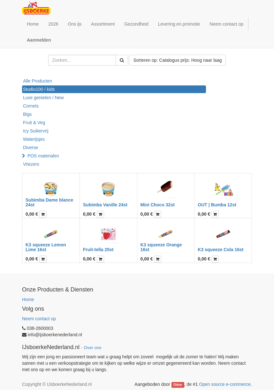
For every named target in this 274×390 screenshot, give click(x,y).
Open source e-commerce (225, 384)
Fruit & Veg (34, 122)
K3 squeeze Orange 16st (161, 247)
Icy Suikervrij (35, 130)
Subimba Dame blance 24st (49, 202)
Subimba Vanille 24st (105, 204)
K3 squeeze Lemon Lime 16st (46, 247)
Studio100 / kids (39, 89)
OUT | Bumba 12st (217, 204)
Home (28, 299)
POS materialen (43, 155)
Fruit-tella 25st (98, 249)
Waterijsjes (34, 139)
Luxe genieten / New (43, 97)
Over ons (92, 347)
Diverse (30, 147)
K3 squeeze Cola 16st (220, 249)
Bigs (27, 114)
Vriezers (31, 164)
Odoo (177, 384)
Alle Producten (37, 81)
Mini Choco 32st (158, 204)
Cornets (31, 105)
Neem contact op (39, 318)
